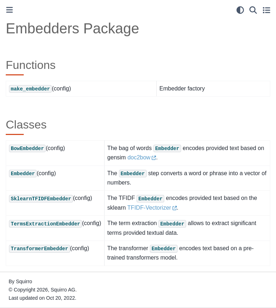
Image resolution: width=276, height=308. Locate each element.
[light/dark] (240, 10)
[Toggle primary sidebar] (9, 10)
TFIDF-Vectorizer (149, 208)
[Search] (253, 10)
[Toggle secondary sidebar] (266, 10)
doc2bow (139, 157)
